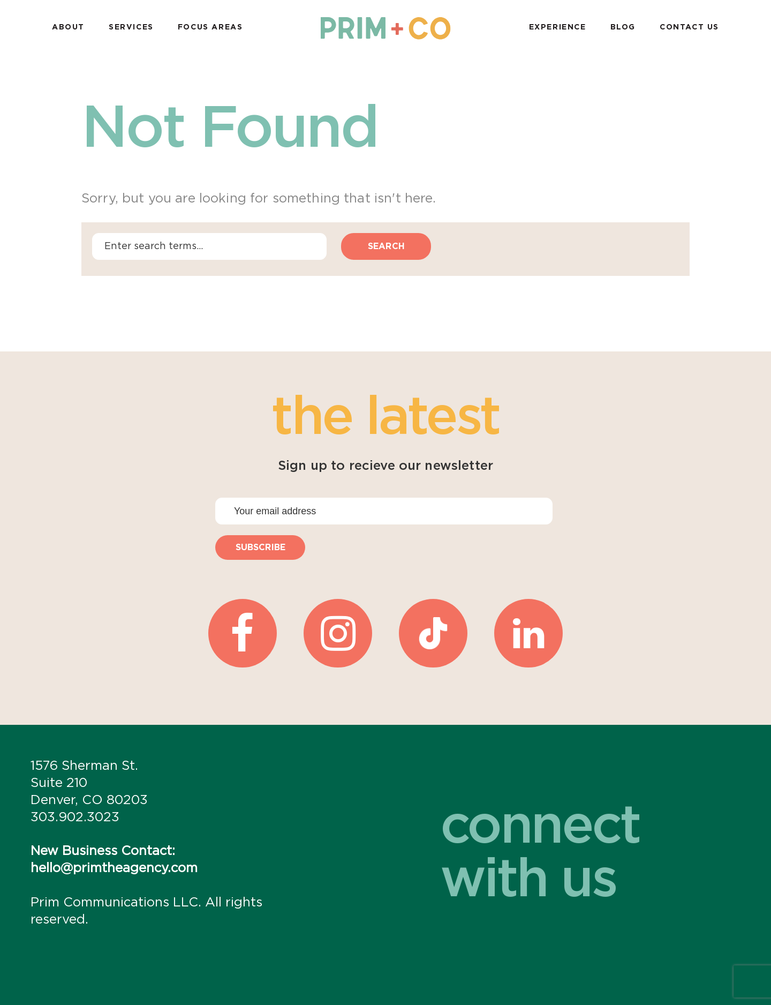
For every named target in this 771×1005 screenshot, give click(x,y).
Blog (623, 27)
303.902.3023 (75, 817)
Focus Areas (210, 27)
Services (131, 27)
